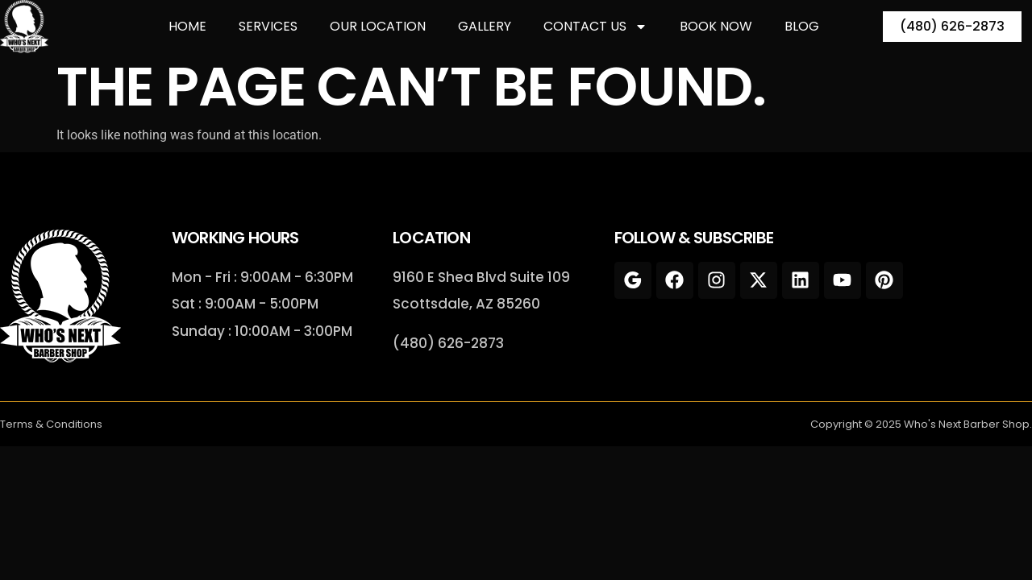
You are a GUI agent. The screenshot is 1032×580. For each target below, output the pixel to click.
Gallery (484, 26)
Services (268, 26)
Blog (801, 26)
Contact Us (595, 26)
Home (187, 26)
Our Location (378, 26)
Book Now (716, 26)
